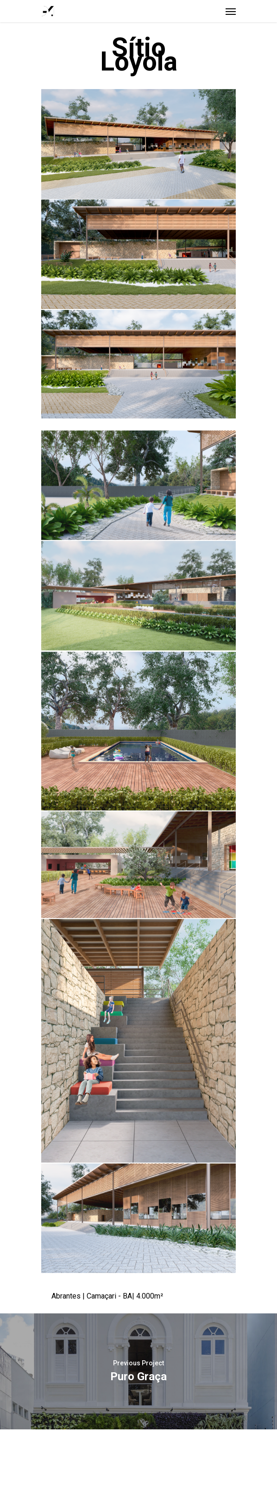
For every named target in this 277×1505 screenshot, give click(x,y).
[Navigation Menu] (231, 11)
